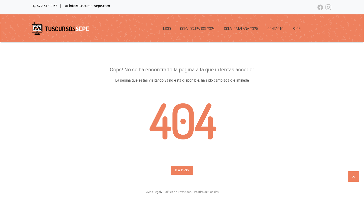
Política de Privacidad (178, 192)
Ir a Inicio (182, 170)
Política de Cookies (206, 192)
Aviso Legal (153, 192)
